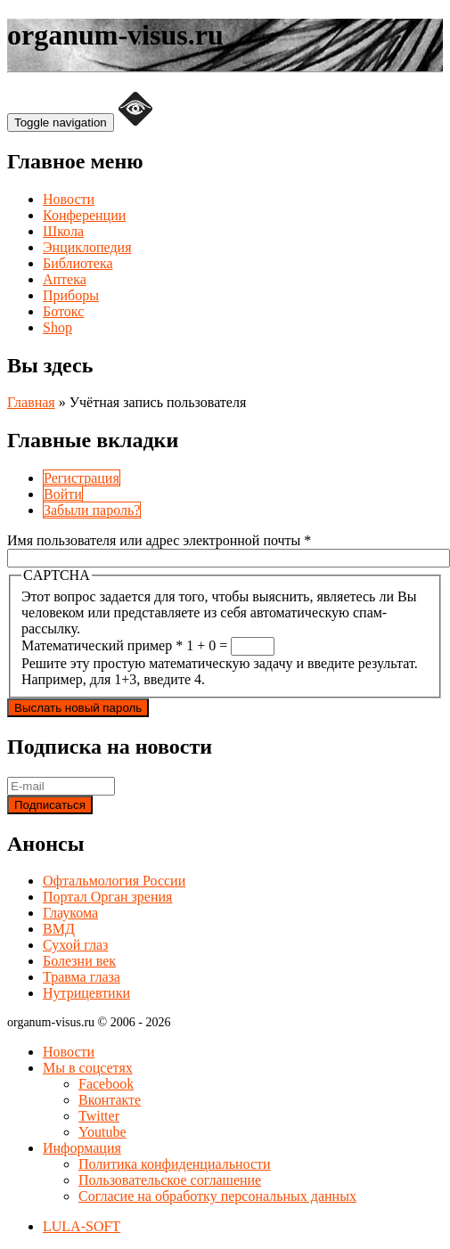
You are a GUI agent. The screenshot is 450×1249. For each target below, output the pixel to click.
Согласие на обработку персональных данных (217, 1196)
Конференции (84, 215)
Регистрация (81, 478)
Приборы (71, 295)
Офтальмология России (114, 880)
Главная (31, 402)
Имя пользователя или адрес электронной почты (159, 540)
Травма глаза (81, 976)
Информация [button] (82, 1147)
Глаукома (70, 912)
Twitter (98, 1115)
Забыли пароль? (92, 510)
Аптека (64, 279)
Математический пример (102, 645)
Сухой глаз (75, 944)
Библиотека (78, 263)
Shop (57, 327)
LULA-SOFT (81, 1226)
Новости (68, 199)
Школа (63, 231)
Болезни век (79, 960)
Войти (63, 494)
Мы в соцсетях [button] (88, 1067)
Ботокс (63, 311)
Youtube (102, 1131)
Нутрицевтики (86, 992)
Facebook (106, 1083)
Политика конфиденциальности (174, 1163)
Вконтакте (109, 1099)
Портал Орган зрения (107, 896)
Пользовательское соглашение (169, 1180)
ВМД (59, 928)
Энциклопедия (87, 247)
